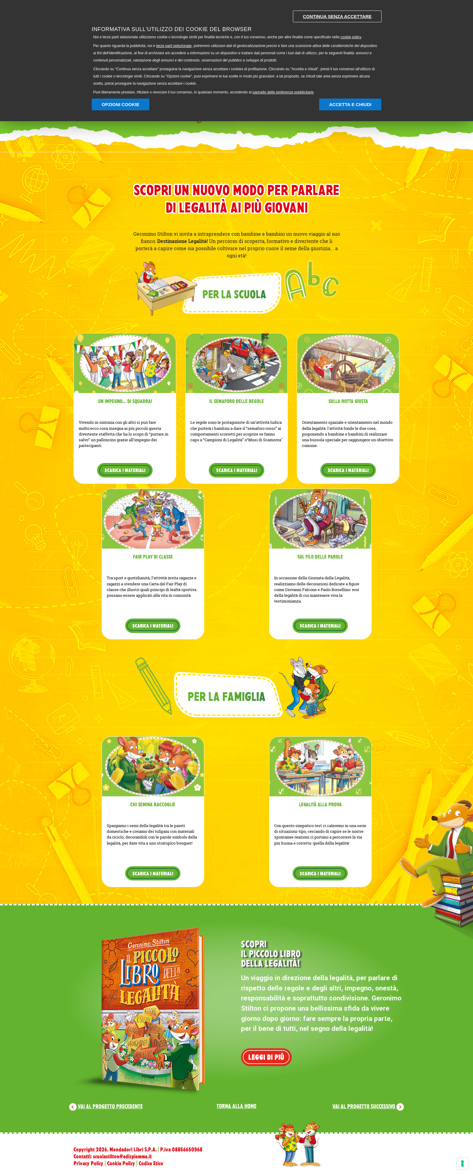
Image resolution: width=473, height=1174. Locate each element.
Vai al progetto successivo (368, 1106)
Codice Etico (151, 1163)
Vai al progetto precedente (106, 1106)
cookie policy (351, 37)
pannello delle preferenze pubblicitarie (282, 92)
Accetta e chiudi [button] (350, 104)
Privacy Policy (88, 1163)
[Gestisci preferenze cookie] (462, 1163)
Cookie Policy (121, 1163)
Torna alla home (236, 1106)
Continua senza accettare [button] (337, 16)
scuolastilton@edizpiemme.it (122, 1156)
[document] (236, 51)
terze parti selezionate (174, 46)
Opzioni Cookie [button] (120, 104)
